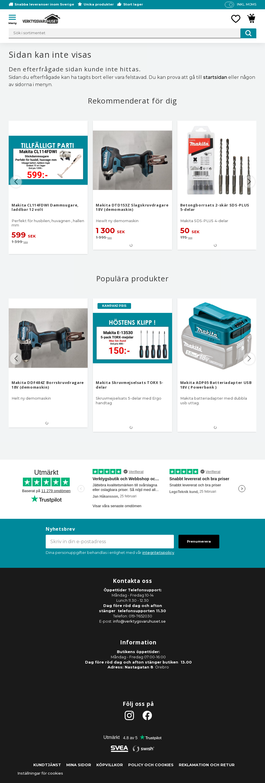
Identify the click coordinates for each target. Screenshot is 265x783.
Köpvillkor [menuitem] (109, 765)
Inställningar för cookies (40, 773)
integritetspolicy (158, 552)
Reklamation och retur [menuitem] (207, 765)
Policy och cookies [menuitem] (151, 765)
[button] (14, 18)
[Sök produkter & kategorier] (132, 33)
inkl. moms (246, 4)
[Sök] (248, 33)
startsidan (215, 77)
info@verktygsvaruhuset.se (139, 621)
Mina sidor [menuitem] (78, 765)
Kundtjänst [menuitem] (47, 765)
